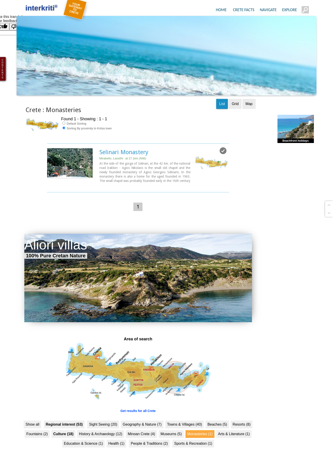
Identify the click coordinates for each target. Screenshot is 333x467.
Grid (235, 96)
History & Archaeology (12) (100, 426)
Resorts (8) (242, 417)
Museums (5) (171, 426)
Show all (32, 417)
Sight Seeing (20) (103, 417)
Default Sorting (74, 116)
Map (248, 96)
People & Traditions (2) (149, 436)
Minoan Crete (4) (141, 426)
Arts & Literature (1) (234, 426)
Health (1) (116, 436)
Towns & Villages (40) (184, 417)
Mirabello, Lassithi (122, 150)
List (222, 96)
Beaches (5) (217, 417)
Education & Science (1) (83, 436)
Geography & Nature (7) (142, 417)
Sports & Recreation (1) (193, 436)
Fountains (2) (37, 426)
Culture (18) (63, 426)
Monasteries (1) (200, 426)
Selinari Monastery (123, 144)
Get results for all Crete (138, 403)
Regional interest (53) (64, 417)
